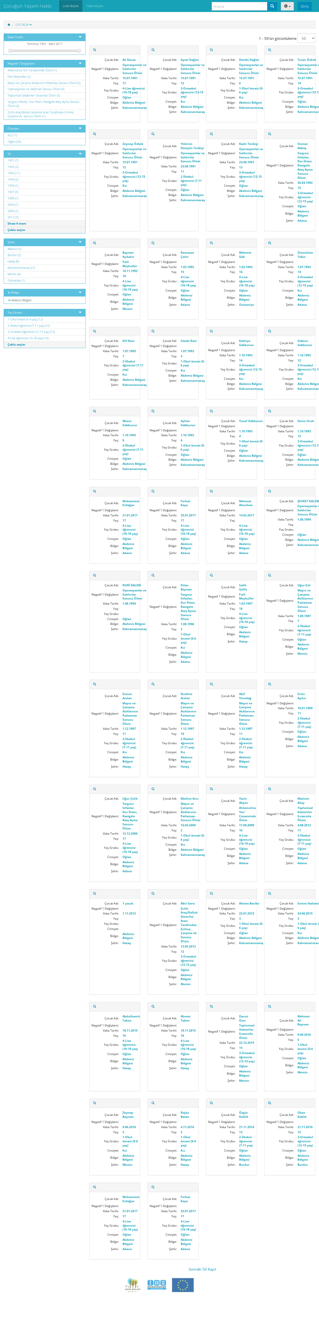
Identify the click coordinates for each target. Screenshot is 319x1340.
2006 (13, 205)
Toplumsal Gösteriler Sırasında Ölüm (34, 95)
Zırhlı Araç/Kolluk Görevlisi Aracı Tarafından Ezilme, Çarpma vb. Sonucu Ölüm (41, 114)
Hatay (13, 261)
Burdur (14, 255)
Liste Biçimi (23, 24)
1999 (13, 198)
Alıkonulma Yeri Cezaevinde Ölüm (32, 70)
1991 (13, 160)
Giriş (304, 6)
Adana (14, 249)
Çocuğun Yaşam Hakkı (28, 6)
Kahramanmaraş (21, 268)
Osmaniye (16, 280)
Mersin (14, 274)
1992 (13, 167)
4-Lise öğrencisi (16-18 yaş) (28, 338)
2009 (13, 211)
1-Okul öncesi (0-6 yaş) (25, 319)
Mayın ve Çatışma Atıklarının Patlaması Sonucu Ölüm (44, 83)
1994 (13, 179)
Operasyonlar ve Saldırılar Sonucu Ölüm (36, 89)
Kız (12, 135)
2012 (13, 217)
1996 (13, 186)
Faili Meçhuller (19, 77)
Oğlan (14, 142)
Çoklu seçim (16, 230)
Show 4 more (17, 223)
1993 (14, 173)
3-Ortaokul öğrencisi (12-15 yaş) (31, 332)
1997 (13, 192)
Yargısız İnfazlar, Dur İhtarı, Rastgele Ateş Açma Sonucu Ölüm (43, 104)
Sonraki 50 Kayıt (202, 1269)
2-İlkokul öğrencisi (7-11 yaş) (29, 326)
